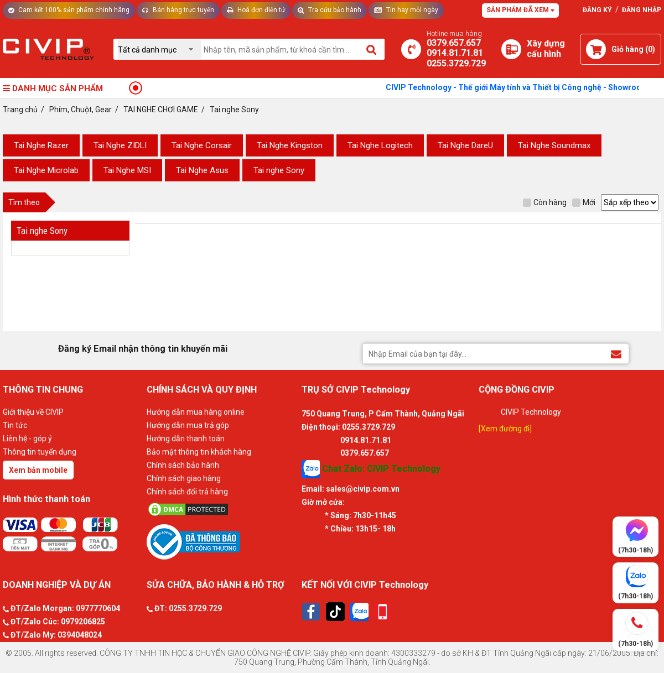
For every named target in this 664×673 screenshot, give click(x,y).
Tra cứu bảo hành (329, 10)
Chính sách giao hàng (184, 478)
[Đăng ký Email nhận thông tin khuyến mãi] (616, 353)
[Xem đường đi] (505, 428)
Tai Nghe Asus (202, 170)
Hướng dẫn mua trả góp (188, 425)
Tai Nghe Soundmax (554, 145)
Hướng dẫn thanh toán (186, 438)
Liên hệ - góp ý (27, 438)
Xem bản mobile (38, 470)
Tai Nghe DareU (465, 145)
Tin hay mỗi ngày (406, 10)
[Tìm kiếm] (372, 49)
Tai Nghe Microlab (46, 170)
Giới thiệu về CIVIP (33, 412)
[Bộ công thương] (221, 541)
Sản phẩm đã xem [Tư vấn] (520, 10)
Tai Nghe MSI (127, 170)
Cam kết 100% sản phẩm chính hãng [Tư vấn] (68, 10)
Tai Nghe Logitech (380, 145)
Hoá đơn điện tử (256, 10)
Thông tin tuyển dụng (39, 451)
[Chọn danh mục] (159, 49)
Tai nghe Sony (278, 170)
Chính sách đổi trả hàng (187, 491)
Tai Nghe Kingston (290, 145)
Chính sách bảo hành (183, 465)
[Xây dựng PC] (511, 49)
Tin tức (15, 425)
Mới (583, 202)
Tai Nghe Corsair (202, 145)
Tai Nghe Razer (41, 145)
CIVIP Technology (531, 412)
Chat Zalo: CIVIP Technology (371, 469)
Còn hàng (545, 202)
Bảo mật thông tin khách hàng (199, 451)
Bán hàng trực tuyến (178, 10)
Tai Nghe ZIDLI (120, 145)
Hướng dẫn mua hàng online (196, 412)
